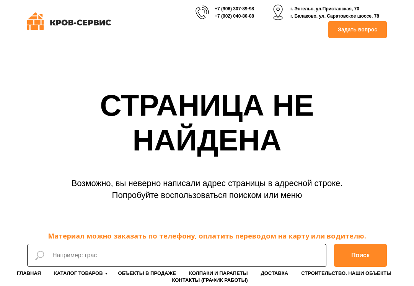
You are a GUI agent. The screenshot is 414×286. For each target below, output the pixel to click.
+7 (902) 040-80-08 (234, 16)
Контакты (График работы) (210, 280)
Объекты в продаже (147, 273)
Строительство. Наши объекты (346, 273)
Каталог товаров (78, 273)
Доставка (274, 273)
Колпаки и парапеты (218, 273)
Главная (29, 273)
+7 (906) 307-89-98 (234, 8)
